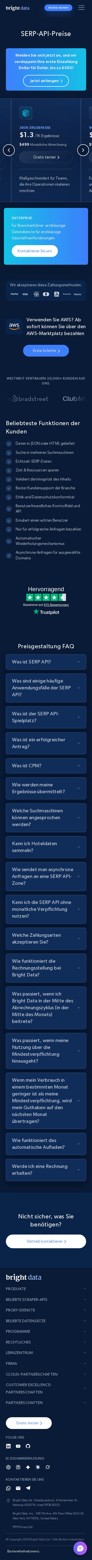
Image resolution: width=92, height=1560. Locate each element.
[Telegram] (28, 1488)
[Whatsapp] (8, 1488)
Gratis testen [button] (58, 7)
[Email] (18, 1488)
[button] (29, 1423)
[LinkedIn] (8, 1446)
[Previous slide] (9, 150)
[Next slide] (83, 150)
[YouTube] (18, 1446)
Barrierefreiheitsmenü (23, 1551)
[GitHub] (28, 1446)
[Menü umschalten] (82, 8)
